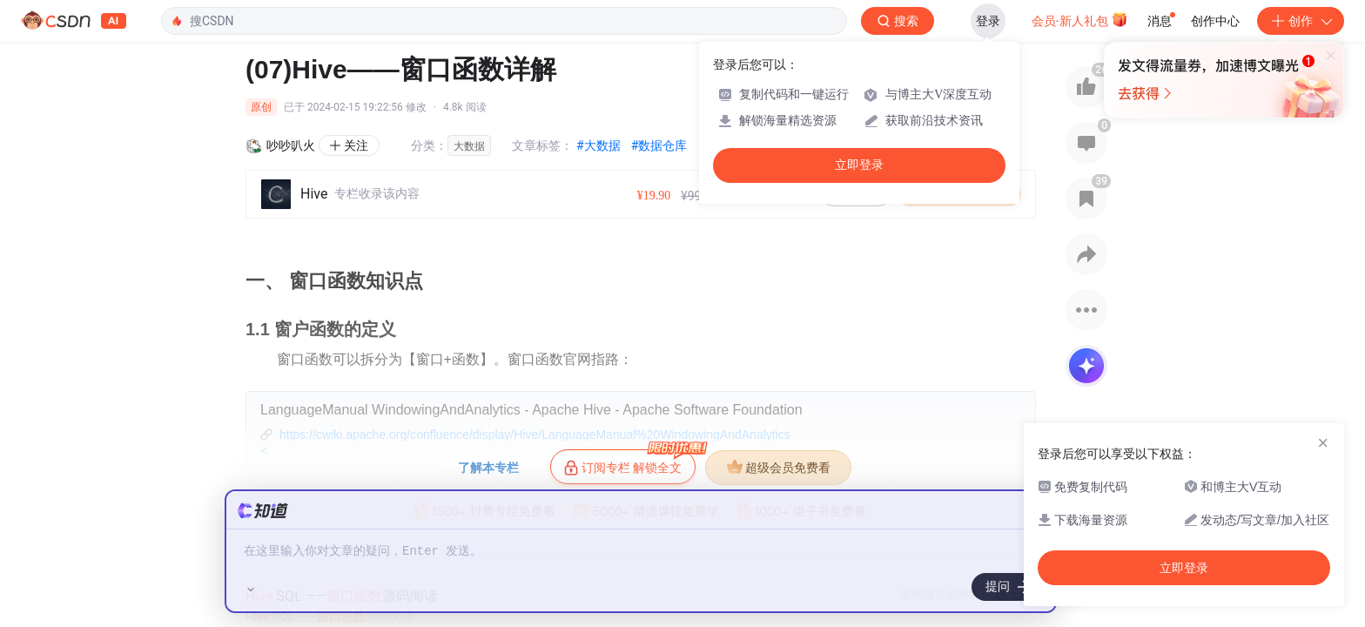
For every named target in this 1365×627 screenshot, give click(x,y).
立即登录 (859, 165)
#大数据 (598, 145)
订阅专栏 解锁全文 (630, 462)
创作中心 (1215, 21)
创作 (1300, 21)
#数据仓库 (659, 145)
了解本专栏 (488, 468)
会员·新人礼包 (1080, 19)
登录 (988, 21)
